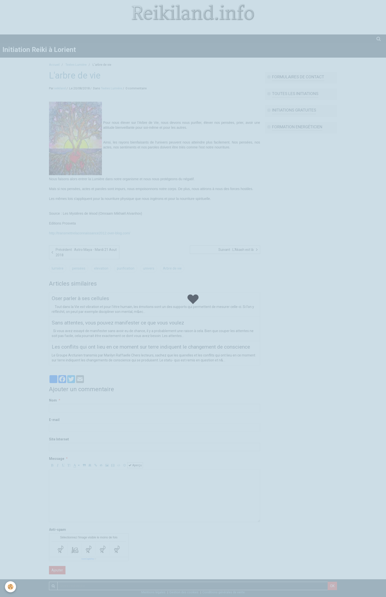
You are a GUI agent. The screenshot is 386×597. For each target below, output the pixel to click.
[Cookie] (10, 586)
